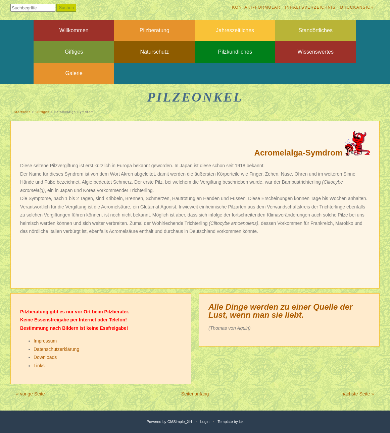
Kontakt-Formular (256, 7)
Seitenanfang (195, 393)
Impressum (45, 341)
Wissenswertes (315, 52)
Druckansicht (358, 7)
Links (39, 365)
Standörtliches (316, 30)
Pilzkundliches (235, 52)
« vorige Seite (30, 393)
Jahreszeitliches (235, 30)
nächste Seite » (357, 393)
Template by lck (230, 422)
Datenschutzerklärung (56, 349)
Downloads (45, 357)
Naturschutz (154, 52)
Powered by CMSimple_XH (169, 422)
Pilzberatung (154, 30)
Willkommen (74, 30)
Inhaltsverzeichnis (310, 7)
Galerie (74, 73)
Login (204, 422)
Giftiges (74, 52)
